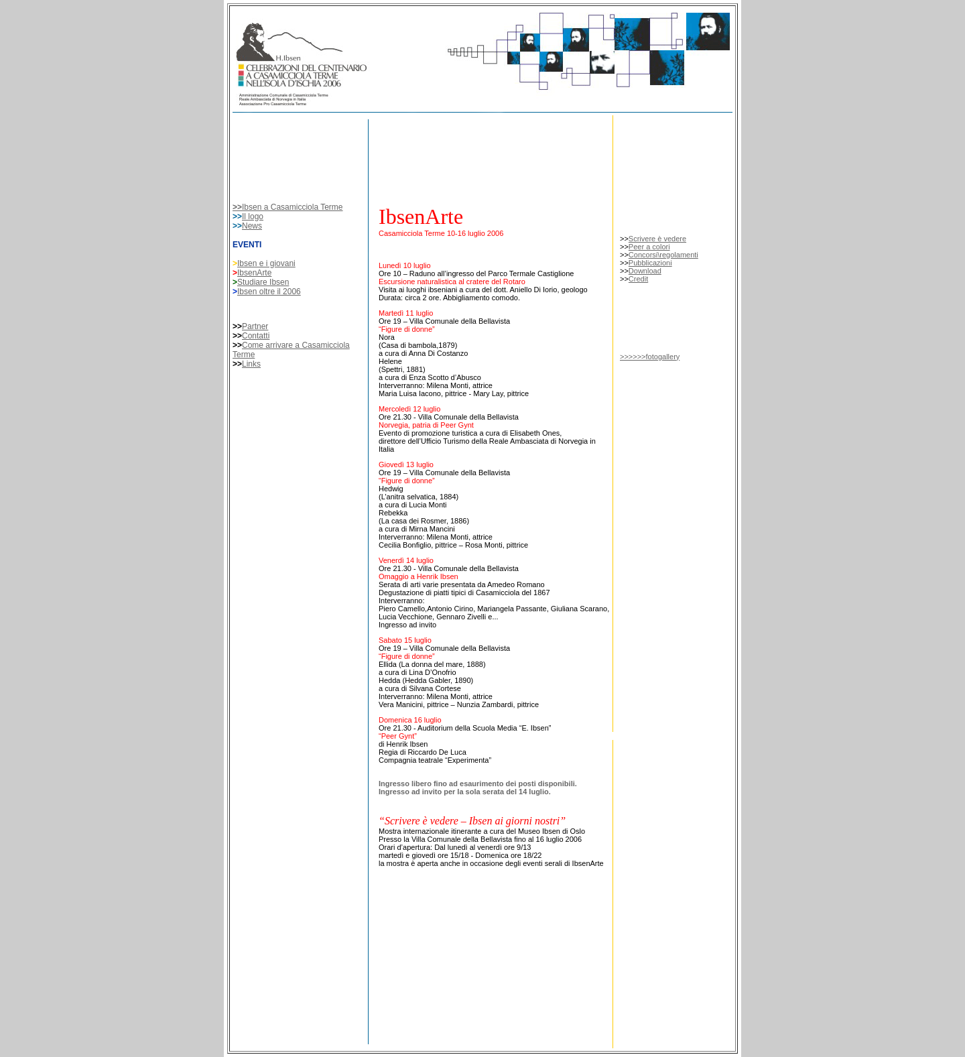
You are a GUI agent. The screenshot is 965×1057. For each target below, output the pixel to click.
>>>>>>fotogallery (650, 357)
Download (645, 271)
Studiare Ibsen (263, 282)
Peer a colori (649, 247)
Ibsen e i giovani (266, 263)
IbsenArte (254, 272)
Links (251, 364)
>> (237, 207)
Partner (255, 326)
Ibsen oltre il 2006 (269, 291)
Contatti (255, 335)
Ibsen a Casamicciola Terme (292, 207)
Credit (638, 279)
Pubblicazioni (650, 263)
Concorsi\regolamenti (663, 255)
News (252, 226)
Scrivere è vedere (657, 239)
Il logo (252, 216)
